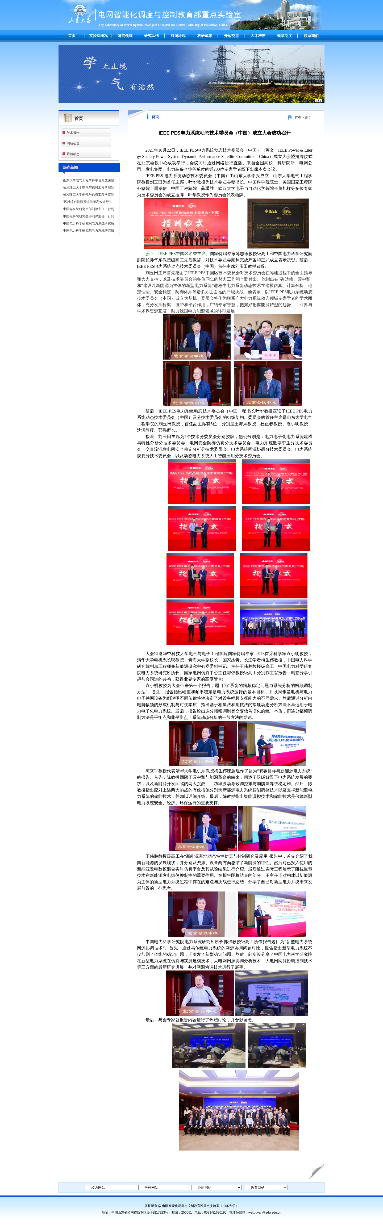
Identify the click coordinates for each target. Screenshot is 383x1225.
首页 (72, 36)
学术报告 (73, 133)
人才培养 (258, 36)
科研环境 (178, 36)
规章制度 (284, 36)
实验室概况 (98, 36)
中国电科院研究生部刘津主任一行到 (88, 209)
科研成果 (204, 36)
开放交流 (231, 36)
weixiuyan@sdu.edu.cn (264, 1212)
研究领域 (125, 36)
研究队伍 (151, 36)
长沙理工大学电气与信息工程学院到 (88, 187)
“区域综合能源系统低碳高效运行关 (87, 202)
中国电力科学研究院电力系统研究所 (88, 223)
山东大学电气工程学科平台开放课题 (88, 180)
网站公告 (73, 143)
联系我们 (311, 36)
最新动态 (73, 154)
